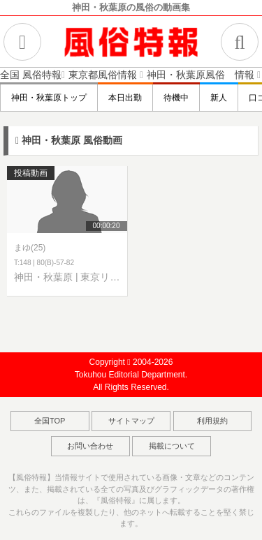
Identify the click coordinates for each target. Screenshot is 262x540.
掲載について (172, 446)
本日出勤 (125, 98)
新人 (218, 98)
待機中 (176, 98)
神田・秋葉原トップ (49, 98)
